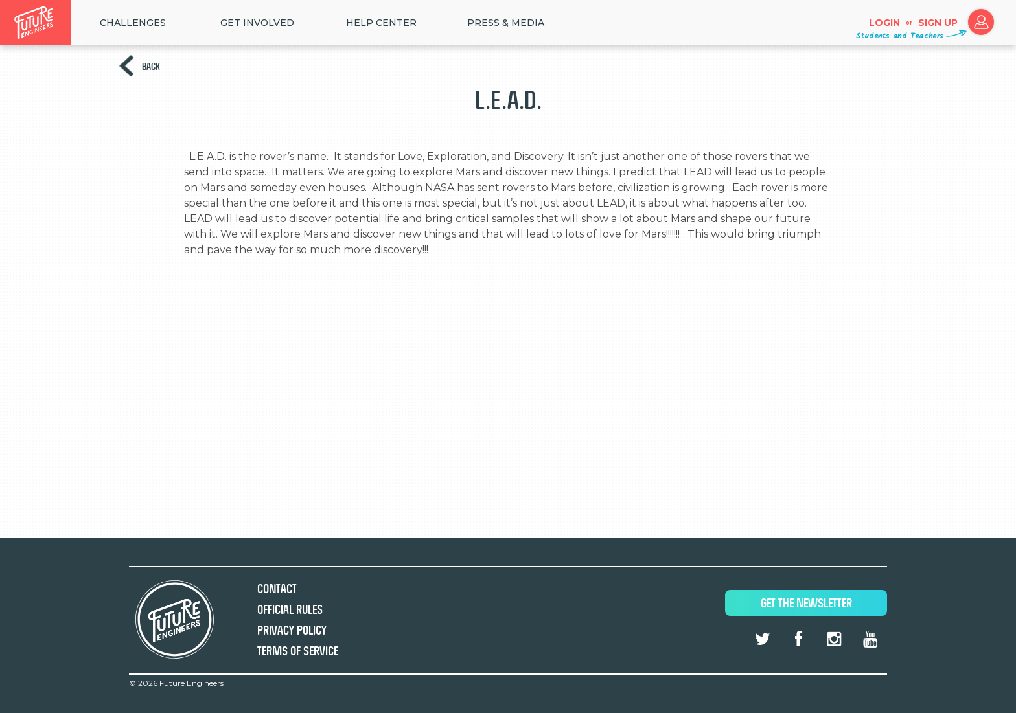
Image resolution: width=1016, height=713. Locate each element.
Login (884, 22)
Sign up (938, 22)
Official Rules (290, 610)
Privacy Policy (292, 630)
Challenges (133, 22)
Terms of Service (297, 651)
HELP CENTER (381, 22)
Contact (277, 589)
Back (151, 66)
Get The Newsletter (806, 603)
